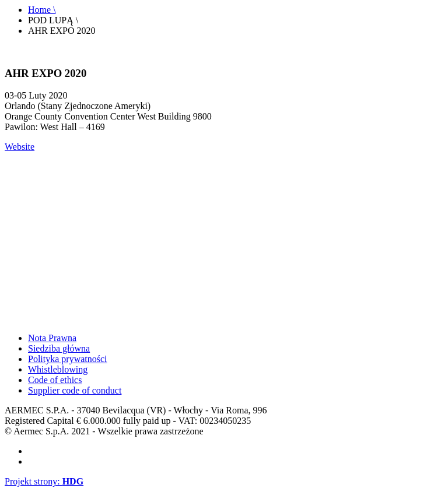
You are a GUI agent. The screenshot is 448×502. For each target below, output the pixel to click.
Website (19, 147)
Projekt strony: (44, 481)
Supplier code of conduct (74, 390)
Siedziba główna (59, 348)
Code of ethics (55, 380)
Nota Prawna (52, 338)
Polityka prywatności (67, 359)
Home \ (42, 10)
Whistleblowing (58, 369)
